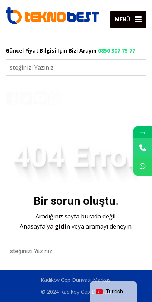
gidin (63, 226)
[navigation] (113, 291)
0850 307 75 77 (116, 50)
